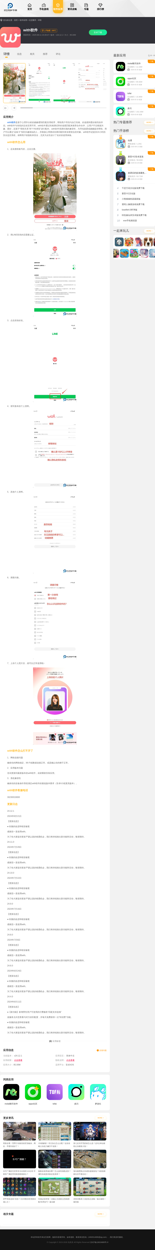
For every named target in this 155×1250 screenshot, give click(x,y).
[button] (5, 108)
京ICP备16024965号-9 (99, 1242)
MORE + (101, 1118)
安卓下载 (98, 32)
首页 (16, 20)
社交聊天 (32, 20)
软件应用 (23, 20)
